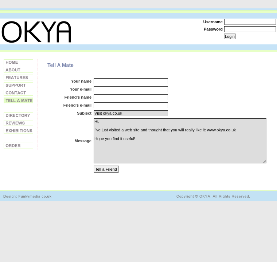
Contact (18, 93)
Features (18, 77)
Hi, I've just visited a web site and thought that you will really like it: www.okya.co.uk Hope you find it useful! (180, 140)
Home (18, 62)
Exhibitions (18, 131)
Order (18, 145)
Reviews (18, 123)
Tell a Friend (18, 100)
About (18, 70)
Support (18, 85)
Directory (18, 115)
